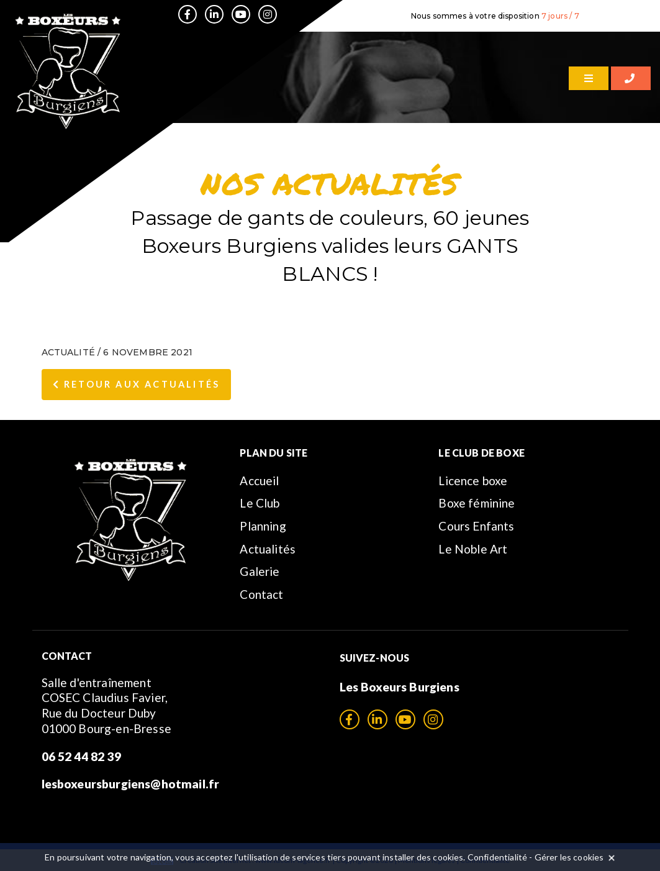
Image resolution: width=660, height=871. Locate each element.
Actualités (268, 549)
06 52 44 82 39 (81, 756)
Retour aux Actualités (136, 384)
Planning (263, 526)
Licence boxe (472, 480)
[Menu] (588, 78)
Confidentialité (497, 857)
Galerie (259, 571)
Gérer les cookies (569, 857)
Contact (261, 594)
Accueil (259, 480)
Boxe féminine (476, 503)
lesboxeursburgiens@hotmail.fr (131, 784)
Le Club (259, 503)
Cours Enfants (476, 526)
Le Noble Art (472, 549)
